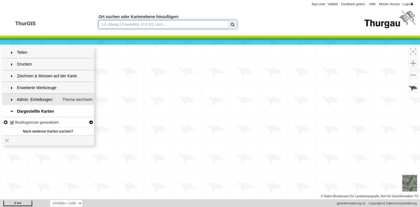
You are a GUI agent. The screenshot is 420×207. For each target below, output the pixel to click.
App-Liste (318, 4)
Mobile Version (389, 4)
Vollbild (332, 4)
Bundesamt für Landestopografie (356, 196)
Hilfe (372, 4)
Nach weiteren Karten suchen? (48, 131)
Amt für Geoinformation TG (400, 196)
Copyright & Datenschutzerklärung (393, 203)
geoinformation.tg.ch (351, 203)
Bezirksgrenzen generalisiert (34, 122)
